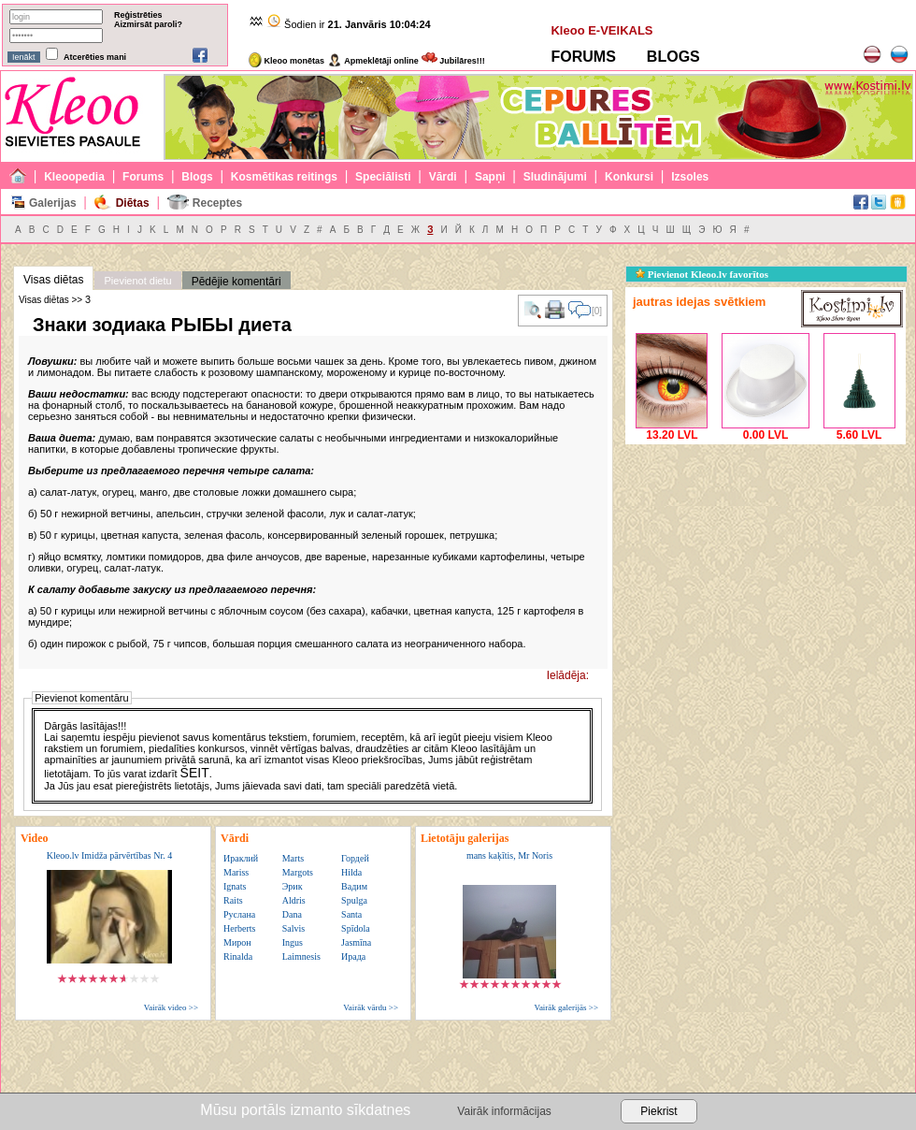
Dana (292, 914)
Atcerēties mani (95, 57)
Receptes (217, 203)
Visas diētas (53, 279)
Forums (143, 176)
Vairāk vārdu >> (370, 1007)
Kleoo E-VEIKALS (601, 30)
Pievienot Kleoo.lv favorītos (702, 274)
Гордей (355, 858)
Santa (351, 914)
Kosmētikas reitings (284, 176)
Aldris (294, 900)
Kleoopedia (74, 176)
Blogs (196, 176)
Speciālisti (382, 176)
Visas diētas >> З (55, 300)
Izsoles (689, 176)
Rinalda (237, 956)
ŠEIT (194, 772)
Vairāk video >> (171, 1007)
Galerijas (53, 203)
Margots (297, 872)
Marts (293, 858)
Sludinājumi (555, 176)
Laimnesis (301, 956)
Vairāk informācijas (504, 1111)
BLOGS (673, 57)
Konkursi (629, 176)
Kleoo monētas (286, 60)
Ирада (353, 956)
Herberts (239, 928)
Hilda (351, 872)
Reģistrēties (138, 15)
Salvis (293, 928)
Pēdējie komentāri (236, 281)
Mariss (236, 872)
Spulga (354, 900)
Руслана (239, 914)
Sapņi (490, 176)
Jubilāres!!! (453, 60)
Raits (233, 900)
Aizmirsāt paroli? (148, 24)
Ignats (234, 886)
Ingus (292, 942)
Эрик (292, 886)
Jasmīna (356, 942)
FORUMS (583, 57)
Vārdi (443, 176)
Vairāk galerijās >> (566, 1007)
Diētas (133, 203)
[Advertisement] (765, 566)
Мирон (237, 942)
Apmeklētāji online (373, 60)
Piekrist (658, 1111)
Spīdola (355, 928)
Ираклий (240, 858)
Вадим (354, 886)
